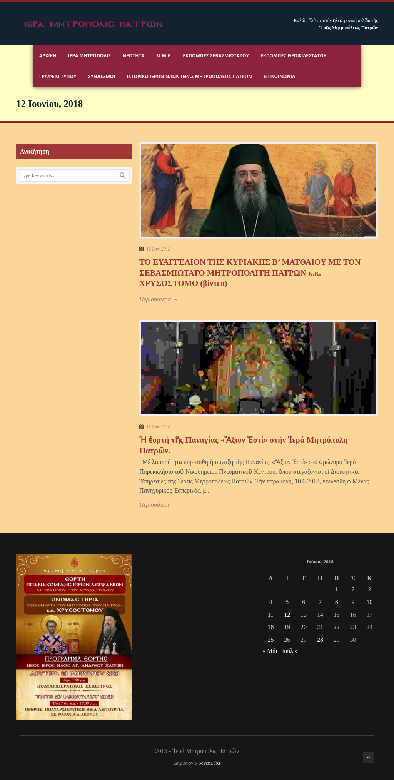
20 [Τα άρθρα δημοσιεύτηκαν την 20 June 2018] (304, 627)
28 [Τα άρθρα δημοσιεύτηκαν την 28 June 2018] (320, 639)
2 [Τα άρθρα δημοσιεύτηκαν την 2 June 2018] (353, 589)
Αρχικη (48, 55)
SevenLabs (209, 763)
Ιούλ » (290, 651)
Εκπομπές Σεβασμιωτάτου (216, 55)
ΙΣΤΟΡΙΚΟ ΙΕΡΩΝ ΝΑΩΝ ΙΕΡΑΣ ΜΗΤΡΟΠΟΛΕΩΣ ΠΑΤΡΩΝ (189, 76)
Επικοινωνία (279, 76)
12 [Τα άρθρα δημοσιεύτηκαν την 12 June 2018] (287, 614)
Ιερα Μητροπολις (89, 55)
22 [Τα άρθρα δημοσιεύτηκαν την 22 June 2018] (337, 627)
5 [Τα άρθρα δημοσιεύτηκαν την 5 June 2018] (287, 602)
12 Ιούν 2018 (158, 249)
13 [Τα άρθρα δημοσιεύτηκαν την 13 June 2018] (304, 614)
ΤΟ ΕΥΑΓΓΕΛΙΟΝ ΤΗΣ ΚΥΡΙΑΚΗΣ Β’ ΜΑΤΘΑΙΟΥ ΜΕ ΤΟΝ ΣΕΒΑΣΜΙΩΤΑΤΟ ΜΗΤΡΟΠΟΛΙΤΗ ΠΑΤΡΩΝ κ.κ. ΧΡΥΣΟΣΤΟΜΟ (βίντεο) (250, 272)
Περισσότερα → (159, 299)
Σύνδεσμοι (101, 76)
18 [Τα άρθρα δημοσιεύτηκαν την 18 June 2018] (270, 627)
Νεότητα (133, 55)
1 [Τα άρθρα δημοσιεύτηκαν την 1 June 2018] (336, 589)
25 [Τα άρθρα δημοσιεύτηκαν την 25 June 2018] (270, 639)
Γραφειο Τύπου (58, 76)
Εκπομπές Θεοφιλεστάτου (293, 55)
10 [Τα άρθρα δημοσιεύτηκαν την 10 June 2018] (369, 602)
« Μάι (269, 651)
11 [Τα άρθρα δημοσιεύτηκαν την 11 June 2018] (271, 614)
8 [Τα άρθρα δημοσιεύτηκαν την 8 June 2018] (336, 602)
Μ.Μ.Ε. (164, 55)
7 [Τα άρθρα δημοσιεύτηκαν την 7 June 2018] (320, 602)
